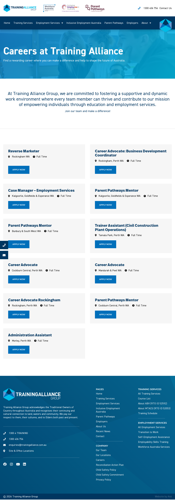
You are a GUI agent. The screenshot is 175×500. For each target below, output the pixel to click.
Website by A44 (163, 497)
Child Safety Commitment (110, 475)
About (146, 23)
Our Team (101, 450)
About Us (101, 427)
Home (7, 23)
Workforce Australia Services (154, 447)
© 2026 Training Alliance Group (20, 497)
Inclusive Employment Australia (83, 23)
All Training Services (149, 394)
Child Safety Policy (106, 470)
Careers (100, 460)
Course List (144, 399)
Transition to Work (148, 432)
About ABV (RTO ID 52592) (152, 404)
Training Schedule (148, 413)
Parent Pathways (113, 23)
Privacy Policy (103, 480)
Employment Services (49, 23)
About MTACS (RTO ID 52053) (154, 409)
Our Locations (103, 455)
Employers (132, 23)
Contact (100, 436)
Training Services (23, 23)
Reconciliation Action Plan (110, 465)
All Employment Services (151, 427)
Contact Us (165, 8)
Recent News (103, 431)
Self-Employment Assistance (154, 437)
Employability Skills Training (153, 442)
